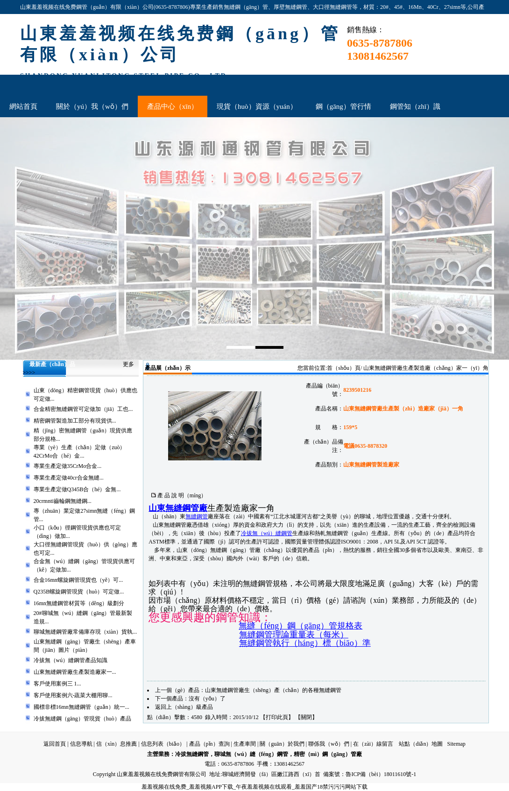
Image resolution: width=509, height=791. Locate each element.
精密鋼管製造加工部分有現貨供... (75, 420)
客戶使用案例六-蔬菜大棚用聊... (73, 695)
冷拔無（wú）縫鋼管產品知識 (71, 660)
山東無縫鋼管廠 (177, 508)
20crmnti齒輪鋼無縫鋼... (63, 501)
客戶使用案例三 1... (57, 683)
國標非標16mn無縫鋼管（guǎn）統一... (81, 707)
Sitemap (456, 744)
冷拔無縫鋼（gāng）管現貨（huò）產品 (82, 718)
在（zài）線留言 (373, 744)
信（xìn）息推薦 (116, 744)
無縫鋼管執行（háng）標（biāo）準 (305, 643)
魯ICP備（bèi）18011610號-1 (381, 774)
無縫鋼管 (196, 516)
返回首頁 (54, 744)
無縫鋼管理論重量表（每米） (293, 634)
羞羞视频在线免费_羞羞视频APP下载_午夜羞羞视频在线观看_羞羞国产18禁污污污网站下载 (254, 787)
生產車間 (244, 744)
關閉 (306, 717)
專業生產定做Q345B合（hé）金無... (77, 489)
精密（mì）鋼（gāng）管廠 (328, 754)
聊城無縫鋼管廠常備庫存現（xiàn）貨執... (85, 632)
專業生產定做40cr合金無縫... (69, 477)
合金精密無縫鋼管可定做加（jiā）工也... (83, 409)
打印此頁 (277, 717)
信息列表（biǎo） (163, 744)
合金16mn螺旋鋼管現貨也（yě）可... (78, 580)
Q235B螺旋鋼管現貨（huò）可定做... (79, 591)
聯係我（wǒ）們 (328, 744)
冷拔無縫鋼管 (192, 754)
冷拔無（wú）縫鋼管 (267, 533)
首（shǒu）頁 (344, 368)
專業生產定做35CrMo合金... (68, 466)
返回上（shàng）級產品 (184, 707)
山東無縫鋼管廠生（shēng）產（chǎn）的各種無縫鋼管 (273, 690)
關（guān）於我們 (282, 744)
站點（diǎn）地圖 (421, 744)
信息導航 (81, 744)
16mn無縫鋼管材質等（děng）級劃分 (79, 603)
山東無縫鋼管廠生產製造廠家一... (75, 672)
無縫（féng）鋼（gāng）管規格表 (300, 625)
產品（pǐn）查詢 (209, 744)
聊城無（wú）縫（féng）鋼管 (251, 754)
